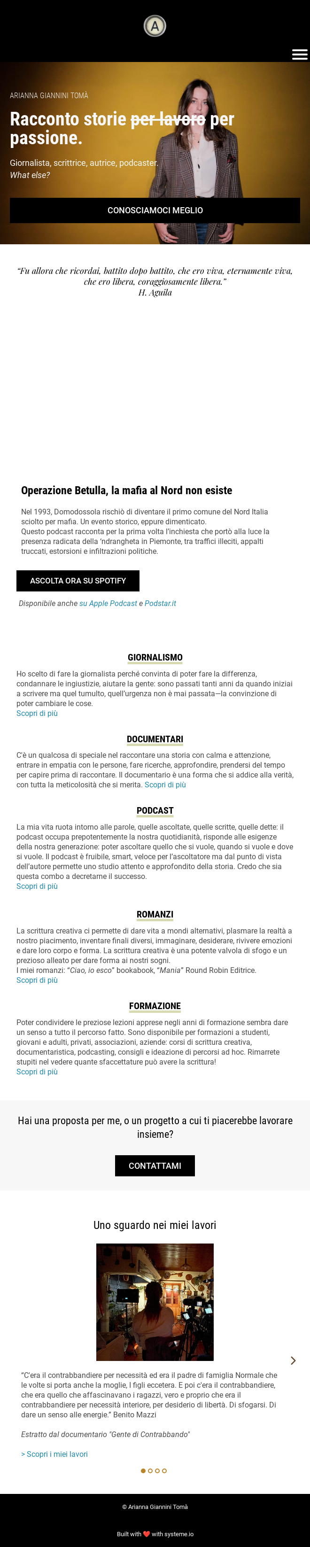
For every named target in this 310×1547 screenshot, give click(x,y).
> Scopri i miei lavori (54, 1454)
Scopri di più (37, 713)
